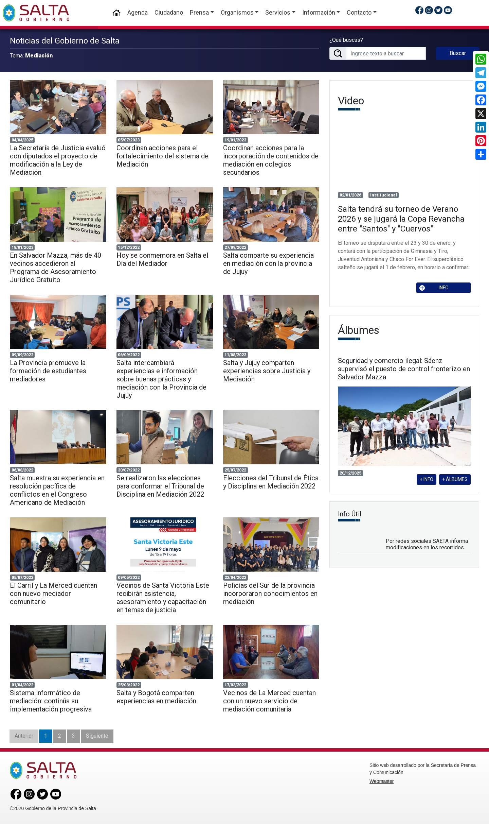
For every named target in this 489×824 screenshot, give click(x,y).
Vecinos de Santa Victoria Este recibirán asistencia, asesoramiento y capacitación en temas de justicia (162, 597)
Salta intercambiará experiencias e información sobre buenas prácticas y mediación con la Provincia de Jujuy (161, 379)
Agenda (137, 12)
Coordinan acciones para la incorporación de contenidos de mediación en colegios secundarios (271, 160)
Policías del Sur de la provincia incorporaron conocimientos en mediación (270, 593)
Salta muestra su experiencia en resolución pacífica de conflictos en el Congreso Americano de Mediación (57, 490)
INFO (434, 288)
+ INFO (426, 479)
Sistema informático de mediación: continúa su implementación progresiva (51, 701)
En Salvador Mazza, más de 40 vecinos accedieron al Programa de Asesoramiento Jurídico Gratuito (55, 267)
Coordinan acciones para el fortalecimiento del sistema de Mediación (162, 156)
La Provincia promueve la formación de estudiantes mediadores (48, 371)
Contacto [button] (359, 12)
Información (318, 12)
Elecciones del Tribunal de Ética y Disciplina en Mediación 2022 (271, 482)
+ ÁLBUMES (455, 479)
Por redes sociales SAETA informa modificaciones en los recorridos (427, 544)
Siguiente (97, 736)
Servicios (277, 12)
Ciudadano (169, 12)
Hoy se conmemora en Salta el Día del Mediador (162, 259)
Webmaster (381, 781)
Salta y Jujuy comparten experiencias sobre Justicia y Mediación (266, 371)
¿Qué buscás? (346, 40)
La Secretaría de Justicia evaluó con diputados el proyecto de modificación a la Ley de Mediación (58, 160)
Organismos (237, 12)
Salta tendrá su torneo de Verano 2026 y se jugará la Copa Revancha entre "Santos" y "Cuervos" (401, 219)
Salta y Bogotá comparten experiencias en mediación (156, 697)
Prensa (199, 12)
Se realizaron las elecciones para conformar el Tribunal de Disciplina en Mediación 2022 (160, 486)
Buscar (458, 53)
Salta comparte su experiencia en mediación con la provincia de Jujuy (268, 263)
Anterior (24, 736)
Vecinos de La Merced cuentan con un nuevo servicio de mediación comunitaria (269, 701)
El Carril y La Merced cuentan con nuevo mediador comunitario (53, 593)
